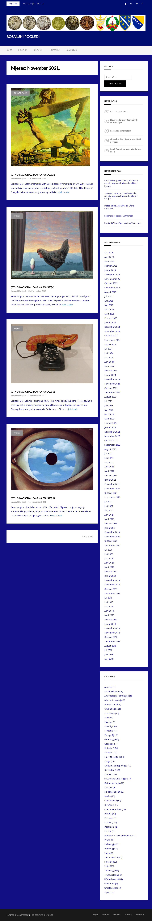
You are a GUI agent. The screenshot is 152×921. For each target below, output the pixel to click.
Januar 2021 (110, 527)
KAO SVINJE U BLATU (33, 3)
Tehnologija (110, 870)
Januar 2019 (110, 624)
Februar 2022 (110, 475)
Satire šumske (111, 857)
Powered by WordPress (17, 915)
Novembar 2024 (112, 331)
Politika (22, 50)
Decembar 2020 (112, 532)
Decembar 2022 (112, 431)
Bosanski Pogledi (18, 178)
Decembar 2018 (112, 628)
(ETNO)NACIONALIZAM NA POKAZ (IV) (33, 391)
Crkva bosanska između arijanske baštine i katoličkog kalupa (121, 183)
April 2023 (109, 414)
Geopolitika (109, 743)
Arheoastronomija (113, 700)
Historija (108, 748)
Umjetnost (109, 883)
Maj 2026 (108, 252)
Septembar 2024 (112, 340)
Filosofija (108, 726)
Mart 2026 (109, 261)
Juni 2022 (108, 458)
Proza (107, 839)
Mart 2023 (109, 418)
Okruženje (109, 805)
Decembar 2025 (112, 274)
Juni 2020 (108, 554)
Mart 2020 (109, 567)
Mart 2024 (109, 366)
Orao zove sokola (112, 809)
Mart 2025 (109, 313)
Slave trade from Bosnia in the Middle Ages (124, 121)
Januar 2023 (110, 427)
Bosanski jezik (111, 704)
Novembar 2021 (112, 488)
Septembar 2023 (112, 392)
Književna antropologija (115, 765)
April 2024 (109, 361)
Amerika (108, 687)
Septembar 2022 (112, 444)
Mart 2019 (109, 615)
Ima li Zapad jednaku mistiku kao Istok (125, 150)
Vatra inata (128, 215)
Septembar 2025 (112, 287)
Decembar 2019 (112, 580)
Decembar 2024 (112, 326)
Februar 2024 (110, 370)
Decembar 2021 (112, 484)
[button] (125, 4)
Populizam (109, 826)
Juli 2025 (108, 296)
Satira (107, 853)
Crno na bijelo (111, 708)
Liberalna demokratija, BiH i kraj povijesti (125, 140)
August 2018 (110, 645)
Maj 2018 (108, 658)
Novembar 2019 (112, 584)
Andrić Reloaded (112, 691)
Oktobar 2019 (111, 589)
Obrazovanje (20, 93)
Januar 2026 (110, 270)
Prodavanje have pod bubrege (118, 835)
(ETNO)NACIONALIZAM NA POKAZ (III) (33, 498)
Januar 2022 (110, 479)
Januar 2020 (110, 575)
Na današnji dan (112, 791)
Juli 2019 (108, 597)
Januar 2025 (110, 322)
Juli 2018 (108, 650)
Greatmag (39, 915)
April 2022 (109, 466)
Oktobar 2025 (111, 283)
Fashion (108, 722)
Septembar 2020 (112, 545)
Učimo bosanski (112, 879)
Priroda (107, 831)
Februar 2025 (110, 318)
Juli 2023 (108, 401)
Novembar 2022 (112, 436)
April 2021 (109, 514)
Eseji (106, 717)
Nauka (107, 796)
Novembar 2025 (112, 278)
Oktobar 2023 (111, 388)
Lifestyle (108, 787)
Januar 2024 (110, 375)
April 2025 (109, 309)
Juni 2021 (108, 506)
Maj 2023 (108, 410)
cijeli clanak (63, 192)
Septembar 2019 (112, 593)
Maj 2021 (108, 510)
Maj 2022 (108, 462)
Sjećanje (108, 861)
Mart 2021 (109, 519)
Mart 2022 (109, 471)
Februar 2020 (110, 571)
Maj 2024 (108, 357)
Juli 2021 (108, 501)
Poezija (107, 813)
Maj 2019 (108, 606)
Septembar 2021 (112, 497)
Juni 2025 (108, 300)
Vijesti (107, 892)
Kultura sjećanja (112, 783)
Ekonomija (109, 713)
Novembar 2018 (112, 632)
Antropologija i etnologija (116, 695)
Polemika (108, 818)
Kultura (37, 50)
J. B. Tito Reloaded (113, 756)
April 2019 (109, 610)
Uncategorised (111, 887)
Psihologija (109, 844)
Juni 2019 (108, 602)
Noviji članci (87, 536)
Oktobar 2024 (111, 335)
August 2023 (110, 396)
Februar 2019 (110, 619)
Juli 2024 (108, 348)
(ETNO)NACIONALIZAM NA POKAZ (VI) (33, 174)
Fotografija (109, 735)
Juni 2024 (108, 353)
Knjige (17, 216)
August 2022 (110, 449)
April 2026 (109, 257)
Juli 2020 (108, 549)
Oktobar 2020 (111, 540)
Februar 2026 (110, 265)
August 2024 (110, 344)
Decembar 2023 (112, 379)
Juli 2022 (108, 453)
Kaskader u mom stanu (120, 130)
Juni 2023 (108, 405)
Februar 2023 (110, 423)
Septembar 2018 (112, 641)
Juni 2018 (108, 654)
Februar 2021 (110, 523)
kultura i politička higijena (116, 778)
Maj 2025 (108, 305)
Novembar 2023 (112, 383)
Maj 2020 (108, 558)
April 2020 (109, 562)
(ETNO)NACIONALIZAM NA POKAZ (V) (32, 287)
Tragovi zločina (111, 874)
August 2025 (110, 292)
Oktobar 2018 (111, 637)
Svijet (9, 50)
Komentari (71, 50)
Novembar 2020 (112, 536)
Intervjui (55, 50)
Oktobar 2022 (111, 440)
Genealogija (110, 739)
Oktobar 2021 (111, 492)
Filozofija (108, 730)
